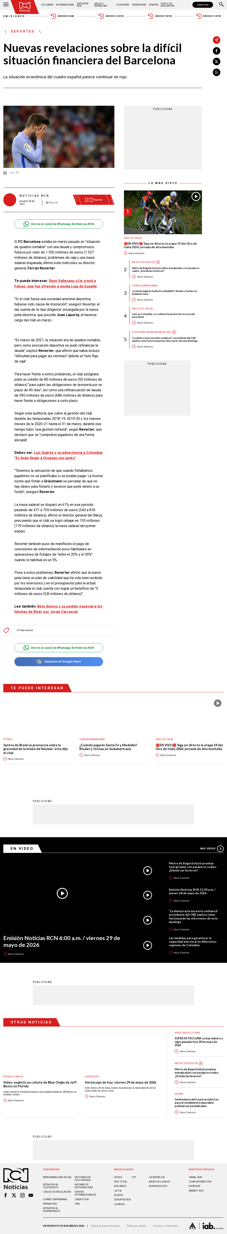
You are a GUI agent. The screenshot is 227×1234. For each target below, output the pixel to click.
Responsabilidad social (57, 1177)
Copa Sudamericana (144, 285)
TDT (134, 1177)
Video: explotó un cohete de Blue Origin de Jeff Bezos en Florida (40, 1084)
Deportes (23, 31)
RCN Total (120, 1181)
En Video (22, 848)
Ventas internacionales (85, 1193)
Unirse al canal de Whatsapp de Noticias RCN (58, 224)
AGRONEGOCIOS (158, 1186)
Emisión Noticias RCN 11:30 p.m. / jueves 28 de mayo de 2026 (192, 891)
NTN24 (118, 1177)
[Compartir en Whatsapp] (216, 72)
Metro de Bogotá (143, 262)
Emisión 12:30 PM (110, 16)
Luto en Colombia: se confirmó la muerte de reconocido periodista (163, 315)
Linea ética (82, 1199)
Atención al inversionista (51, 1210)
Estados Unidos (13, 1076)
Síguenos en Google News (59, 662)
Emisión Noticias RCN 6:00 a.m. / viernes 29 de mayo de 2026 (61, 941)
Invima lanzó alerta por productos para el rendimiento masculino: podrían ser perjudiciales (197, 1103)
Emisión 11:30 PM (208, 16)
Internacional (65, 4)
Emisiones (14, 16)
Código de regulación (57, 1191)
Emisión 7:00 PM (160, 16)
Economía (123, 4)
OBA (77, 1203)
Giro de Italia (132, 238)
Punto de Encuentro (168, 4)
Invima (179, 1093)
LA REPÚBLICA (157, 1177)
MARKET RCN (196, 1190)
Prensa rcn (50, 1203)
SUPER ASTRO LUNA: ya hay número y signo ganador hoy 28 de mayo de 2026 (199, 1042)
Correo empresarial (55, 1199)
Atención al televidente (50, 1186)
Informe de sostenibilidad (84, 1186)
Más (212, 848)
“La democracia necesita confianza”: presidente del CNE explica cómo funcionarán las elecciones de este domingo (165, 339)
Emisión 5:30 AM (62, 16)
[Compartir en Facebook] (216, 51)
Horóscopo (92, 1076)
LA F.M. (118, 1190)
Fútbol (8, 739)
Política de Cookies (136, 1225)
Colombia (47, 4)
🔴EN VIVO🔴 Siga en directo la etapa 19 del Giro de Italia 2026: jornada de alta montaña (160, 245)
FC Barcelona (25, 630)
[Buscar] (221, 5)
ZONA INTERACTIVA (200, 1181)
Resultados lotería (187, 1032)
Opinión (153, 4)
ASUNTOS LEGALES (159, 1181)
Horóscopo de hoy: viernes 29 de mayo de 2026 (120, 1082)
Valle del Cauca (142, 308)
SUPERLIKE (194, 1186)
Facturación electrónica (83, 1179)
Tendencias (139, 4)
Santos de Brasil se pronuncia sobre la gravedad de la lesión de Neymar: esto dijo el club (35, 749)
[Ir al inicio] (25, 7)
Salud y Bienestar (100, 4)
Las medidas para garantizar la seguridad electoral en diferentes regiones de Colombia (193, 941)
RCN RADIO (120, 1186)
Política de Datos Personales (105, 1225)
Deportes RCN (82, 4)
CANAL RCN (203, 5)
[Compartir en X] (216, 61)
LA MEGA (119, 1204)
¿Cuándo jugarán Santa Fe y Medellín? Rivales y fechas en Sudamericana (164, 292)
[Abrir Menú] (6, 5)
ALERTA (118, 1195)
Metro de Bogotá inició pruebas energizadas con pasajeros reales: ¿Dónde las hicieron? (166, 269)
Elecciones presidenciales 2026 (151, 332)
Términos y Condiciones (165, 1225)
